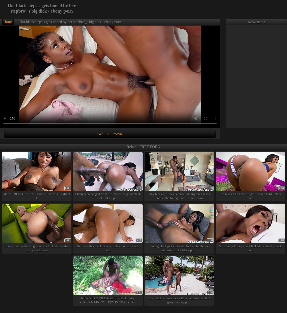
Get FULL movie (110, 134)
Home (8, 22)
